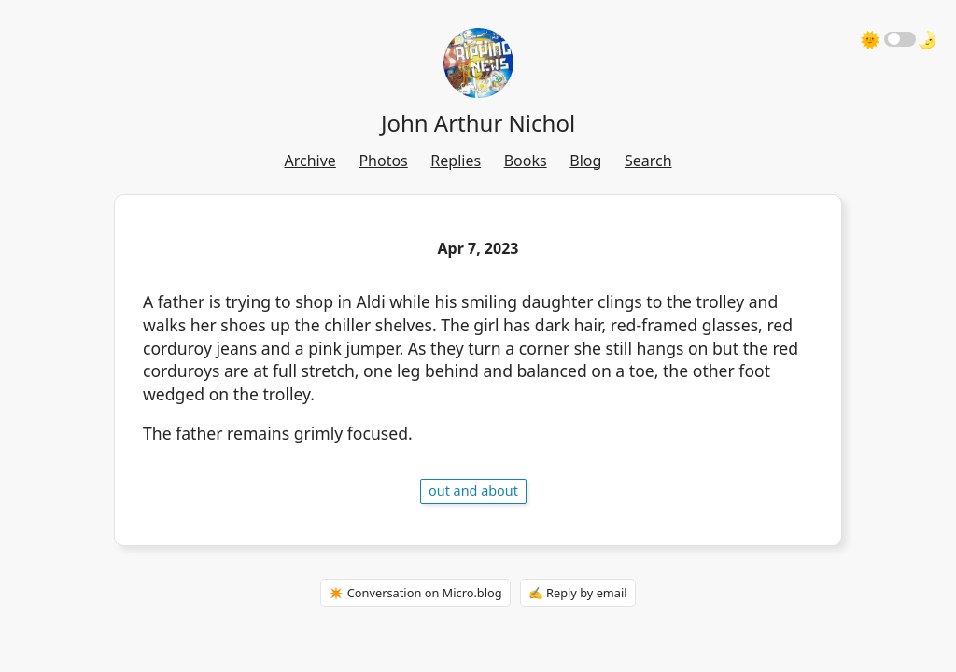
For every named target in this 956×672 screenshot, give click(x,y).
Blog (585, 160)
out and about (473, 490)
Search (648, 160)
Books (525, 160)
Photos (382, 160)
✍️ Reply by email (577, 592)
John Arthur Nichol (478, 122)
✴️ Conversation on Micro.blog (415, 592)
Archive (309, 160)
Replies (455, 160)
